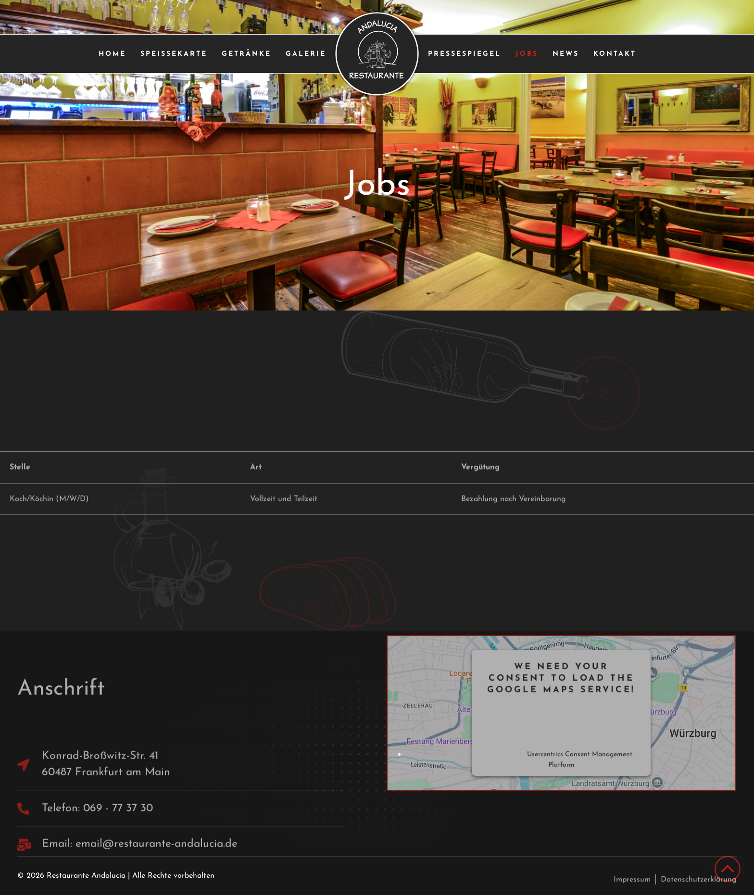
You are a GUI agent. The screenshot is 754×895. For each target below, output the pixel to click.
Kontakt (614, 54)
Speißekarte (173, 54)
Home (112, 54)
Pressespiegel (464, 54)
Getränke (246, 54)
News (566, 54)
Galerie (306, 54)
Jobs (526, 54)
